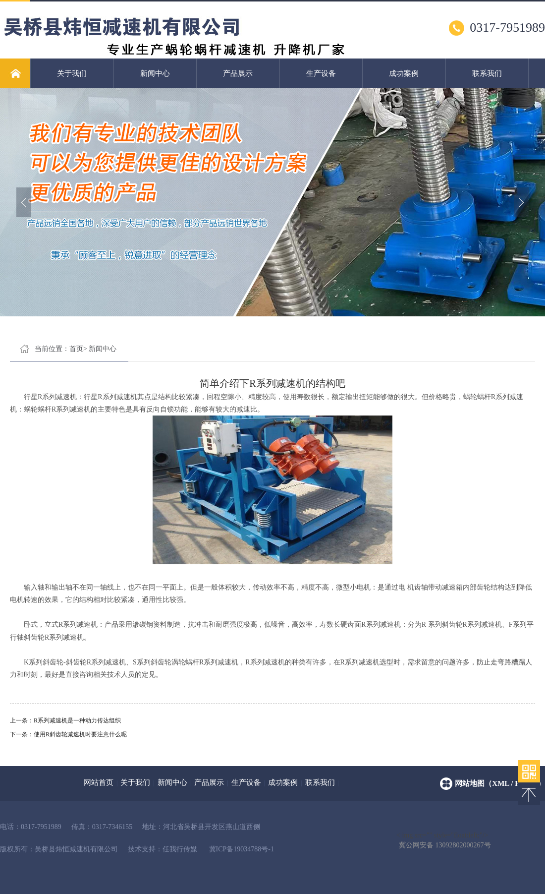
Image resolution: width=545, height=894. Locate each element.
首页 (76, 349)
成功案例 (404, 73)
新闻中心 (155, 73)
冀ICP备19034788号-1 (241, 849)
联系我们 (487, 73)
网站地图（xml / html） (500, 783)
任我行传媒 (180, 849)
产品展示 (238, 73)
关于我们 (72, 73)
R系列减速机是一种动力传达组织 (77, 720)
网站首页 (98, 782)
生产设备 (321, 73)
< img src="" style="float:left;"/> (443, 836)
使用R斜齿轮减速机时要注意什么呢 (80, 734)
